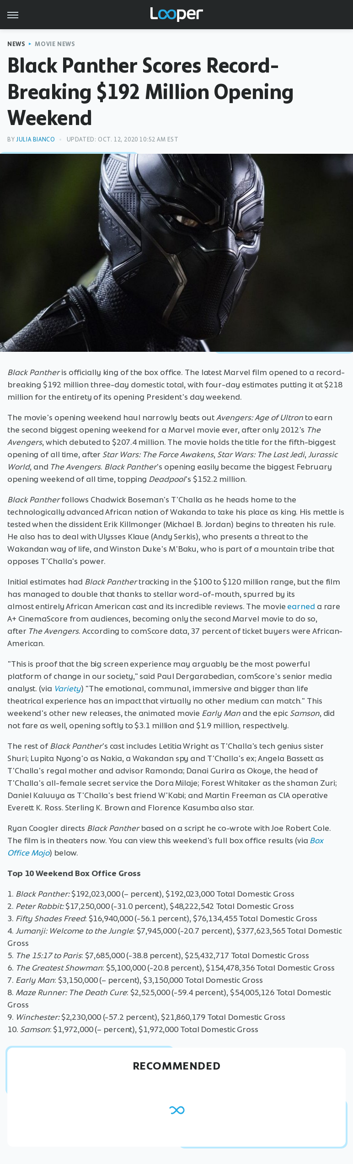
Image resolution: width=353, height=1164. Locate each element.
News (16, 44)
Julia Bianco (35, 139)
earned (301, 606)
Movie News (55, 44)
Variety (67, 688)
